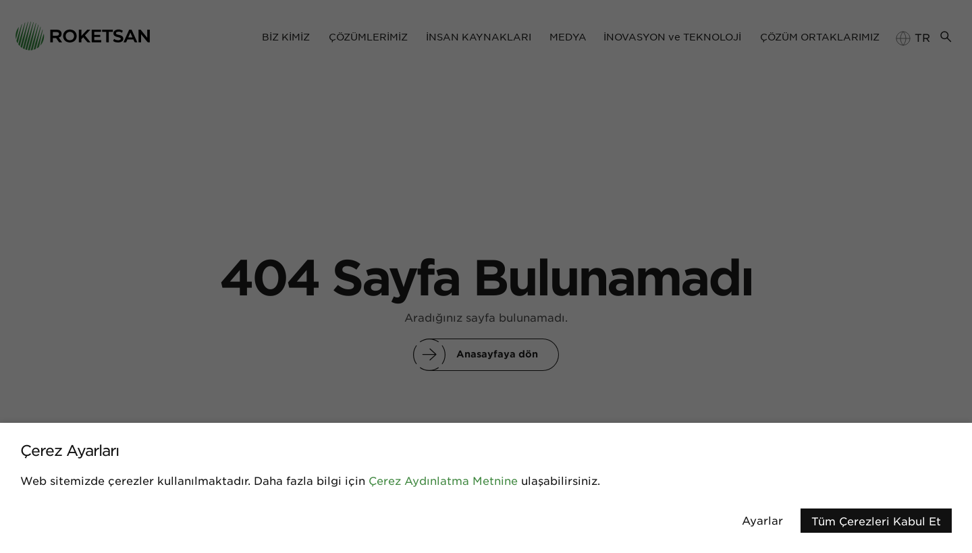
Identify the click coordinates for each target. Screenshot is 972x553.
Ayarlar (762, 520)
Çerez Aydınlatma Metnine (443, 480)
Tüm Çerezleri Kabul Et (876, 520)
